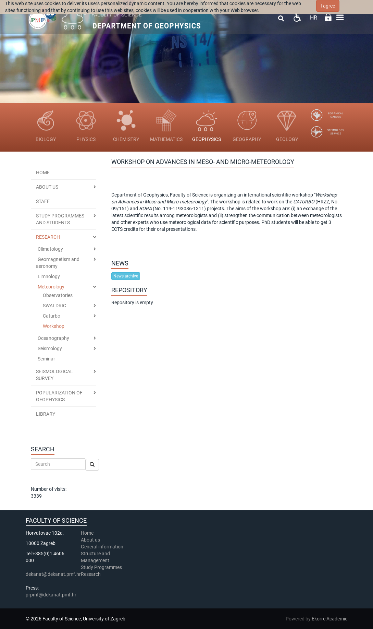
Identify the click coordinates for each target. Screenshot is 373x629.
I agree (328, 6)
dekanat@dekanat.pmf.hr (53, 574)
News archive (125, 276)
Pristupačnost (297, 17)
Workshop (53, 326)
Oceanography (53, 338)
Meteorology (51, 286)
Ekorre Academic (329, 618)
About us (91, 540)
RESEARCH (48, 237)
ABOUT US (47, 187)
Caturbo (51, 316)
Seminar (46, 358)
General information (102, 546)
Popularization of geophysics (59, 396)
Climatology (50, 249)
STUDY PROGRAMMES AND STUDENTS (60, 219)
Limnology (49, 276)
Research (91, 574)
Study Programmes (101, 567)
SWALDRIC (54, 305)
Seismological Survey (54, 375)
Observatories (58, 295)
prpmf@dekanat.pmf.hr (51, 594)
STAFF (43, 201)
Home (43, 172)
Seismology (50, 348)
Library (45, 414)
